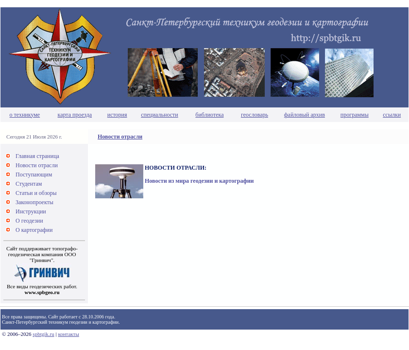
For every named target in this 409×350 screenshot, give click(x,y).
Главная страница (37, 156)
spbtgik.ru (43, 334)
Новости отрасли (120, 136)
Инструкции (31, 211)
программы (355, 114)
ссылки (392, 114)
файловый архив (304, 114)
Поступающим (34, 174)
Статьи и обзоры (36, 193)
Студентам (29, 183)
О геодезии (29, 220)
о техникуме (25, 114)
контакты (68, 334)
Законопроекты (34, 202)
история (117, 114)
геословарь (254, 114)
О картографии (34, 230)
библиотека (209, 114)
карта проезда (75, 114)
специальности (159, 114)
